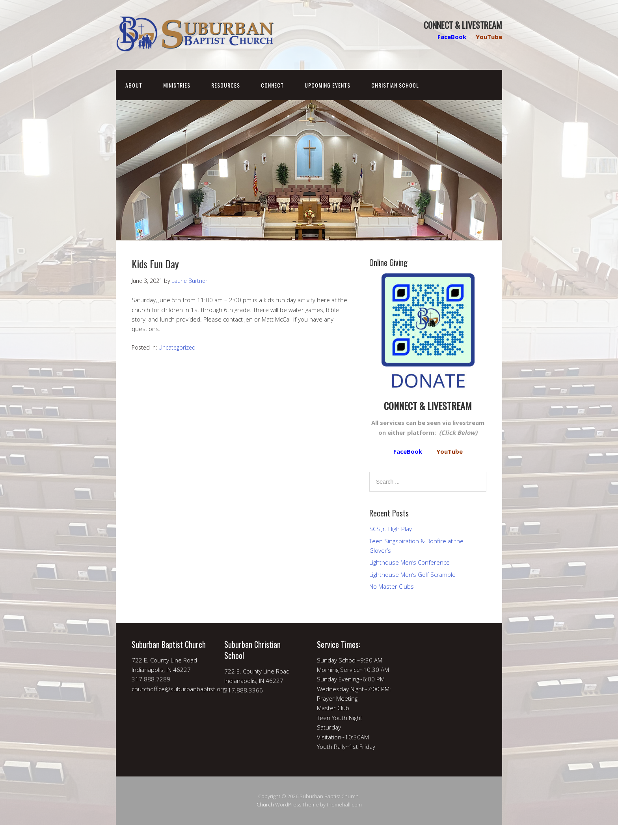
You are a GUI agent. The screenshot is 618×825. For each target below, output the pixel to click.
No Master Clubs (391, 586)
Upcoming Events (327, 85)
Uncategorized (176, 347)
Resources (225, 85)
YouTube (489, 37)
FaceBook (451, 37)
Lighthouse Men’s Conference (409, 562)
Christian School (395, 85)
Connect (272, 85)
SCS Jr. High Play (390, 529)
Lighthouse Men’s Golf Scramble (412, 574)
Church (265, 804)
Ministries (176, 85)
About (133, 85)
